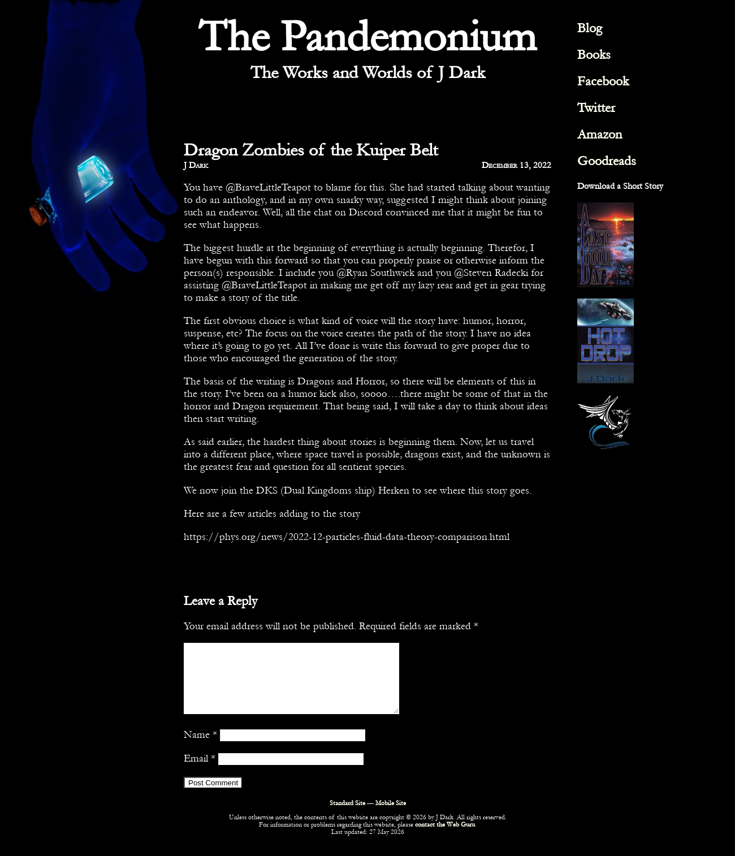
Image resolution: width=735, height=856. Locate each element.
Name (200, 748)
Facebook (603, 81)
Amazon (599, 134)
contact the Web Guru (445, 838)
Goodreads (606, 160)
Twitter (596, 107)
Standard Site (347, 816)
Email (199, 772)
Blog (589, 28)
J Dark (196, 165)
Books (594, 54)
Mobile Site (390, 816)
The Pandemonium (367, 36)
